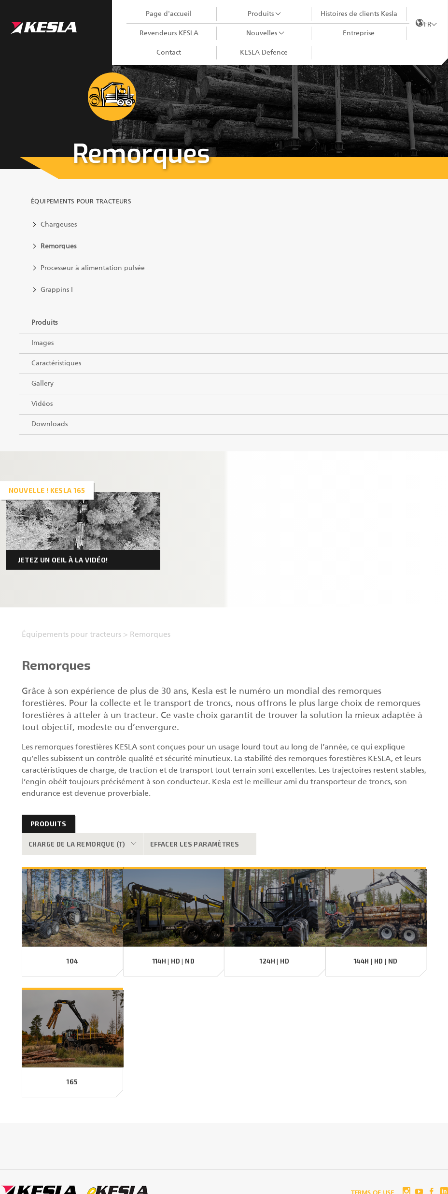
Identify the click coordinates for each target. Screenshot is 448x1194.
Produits (261, 14)
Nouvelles (261, 33)
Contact (168, 52)
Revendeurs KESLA (169, 33)
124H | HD (274, 961)
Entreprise (359, 33)
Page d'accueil (169, 14)
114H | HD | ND (174, 961)
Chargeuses (59, 224)
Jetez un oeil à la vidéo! (63, 560)
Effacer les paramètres (194, 844)
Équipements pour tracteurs (81, 202)
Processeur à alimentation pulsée (93, 268)
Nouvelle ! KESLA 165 (47, 490)
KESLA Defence (264, 52)
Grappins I (57, 290)
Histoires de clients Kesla (359, 14)
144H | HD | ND (375, 961)
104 (72, 961)
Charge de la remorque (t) (77, 844)
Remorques (58, 246)
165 (72, 1082)
